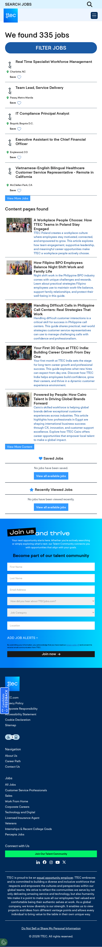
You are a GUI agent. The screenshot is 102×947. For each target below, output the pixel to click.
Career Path (13, 761)
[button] (54, 77)
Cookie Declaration (17, 720)
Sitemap (10, 725)
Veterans (10, 823)
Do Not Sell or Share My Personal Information (51, 928)
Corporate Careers (17, 807)
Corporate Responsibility (21, 709)
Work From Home (16, 801)
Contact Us (12, 767)
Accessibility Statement (20, 714)
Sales (8, 796)
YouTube (58, 862)
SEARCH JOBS (18, 4)
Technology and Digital (20, 812)
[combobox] (51, 626)
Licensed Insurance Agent (22, 818)
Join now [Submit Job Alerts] (49, 654)
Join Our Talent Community (51, 853)
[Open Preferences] (4, 942)
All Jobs (10, 785)
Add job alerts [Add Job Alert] (21, 638)
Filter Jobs (51, 48)
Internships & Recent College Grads (28, 829)
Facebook (45, 862)
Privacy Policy (14, 703)
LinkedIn (38, 862)
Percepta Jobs (14, 834)
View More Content (19, 447)
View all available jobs (51, 476)
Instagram (51, 862)
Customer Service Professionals (26, 790)
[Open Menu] (94, 15)
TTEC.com (11, 697)
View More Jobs (17, 198)
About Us (11, 756)
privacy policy (71, 645)
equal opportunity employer (55, 878)
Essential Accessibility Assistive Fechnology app (12, 737)
